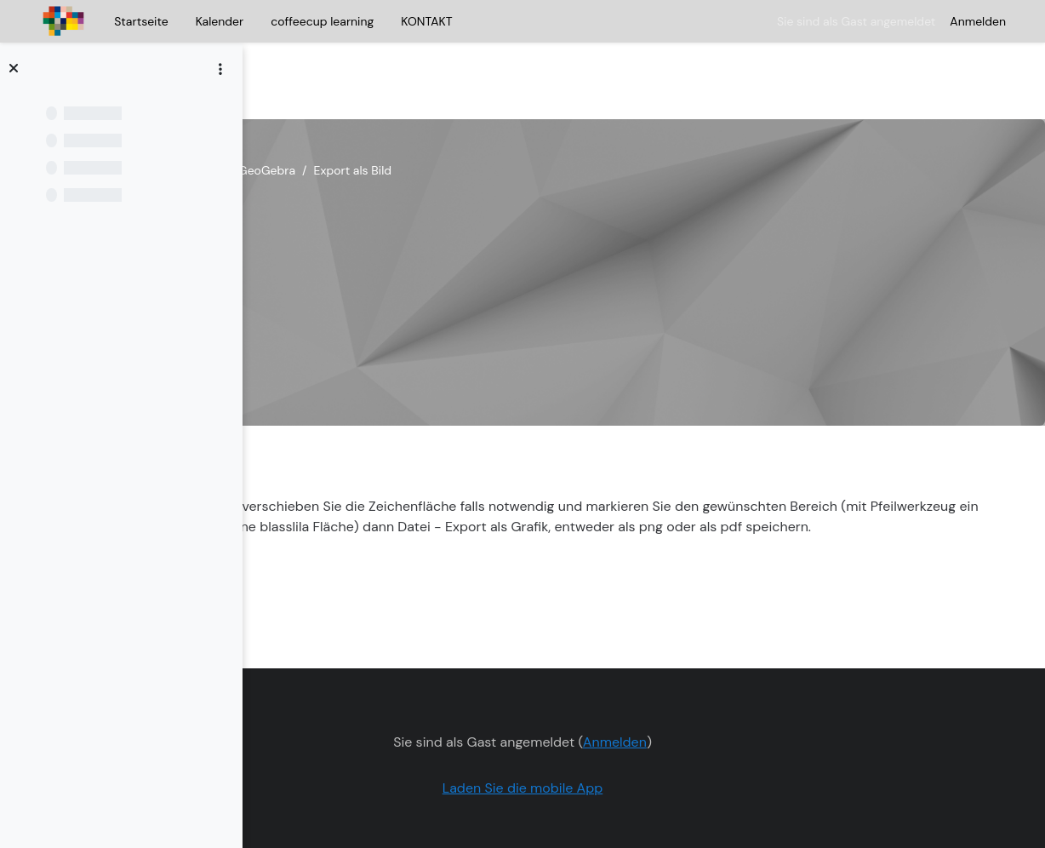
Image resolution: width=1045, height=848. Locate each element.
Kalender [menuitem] (220, 21)
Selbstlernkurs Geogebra (349, 119)
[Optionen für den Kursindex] (220, 69)
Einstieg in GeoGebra (493, 119)
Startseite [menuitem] (141, 21)
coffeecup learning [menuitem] (322, 21)
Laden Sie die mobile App (630, 737)
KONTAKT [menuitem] (426, 21)
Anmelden (978, 21)
